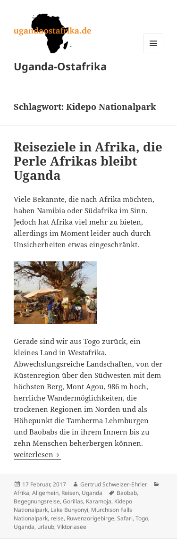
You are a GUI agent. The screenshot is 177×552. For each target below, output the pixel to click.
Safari (125, 518)
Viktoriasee (71, 527)
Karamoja (98, 501)
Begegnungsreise (37, 501)
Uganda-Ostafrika (60, 66)
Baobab (127, 493)
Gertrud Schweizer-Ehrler (113, 484)
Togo (92, 341)
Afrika (21, 493)
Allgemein (45, 493)
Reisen (70, 493)
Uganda (92, 493)
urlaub (45, 527)
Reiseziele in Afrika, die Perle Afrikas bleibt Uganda (88, 161)
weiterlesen (37, 454)
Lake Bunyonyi (69, 510)
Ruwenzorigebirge (90, 518)
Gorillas (73, 501)
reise (57, 518)
